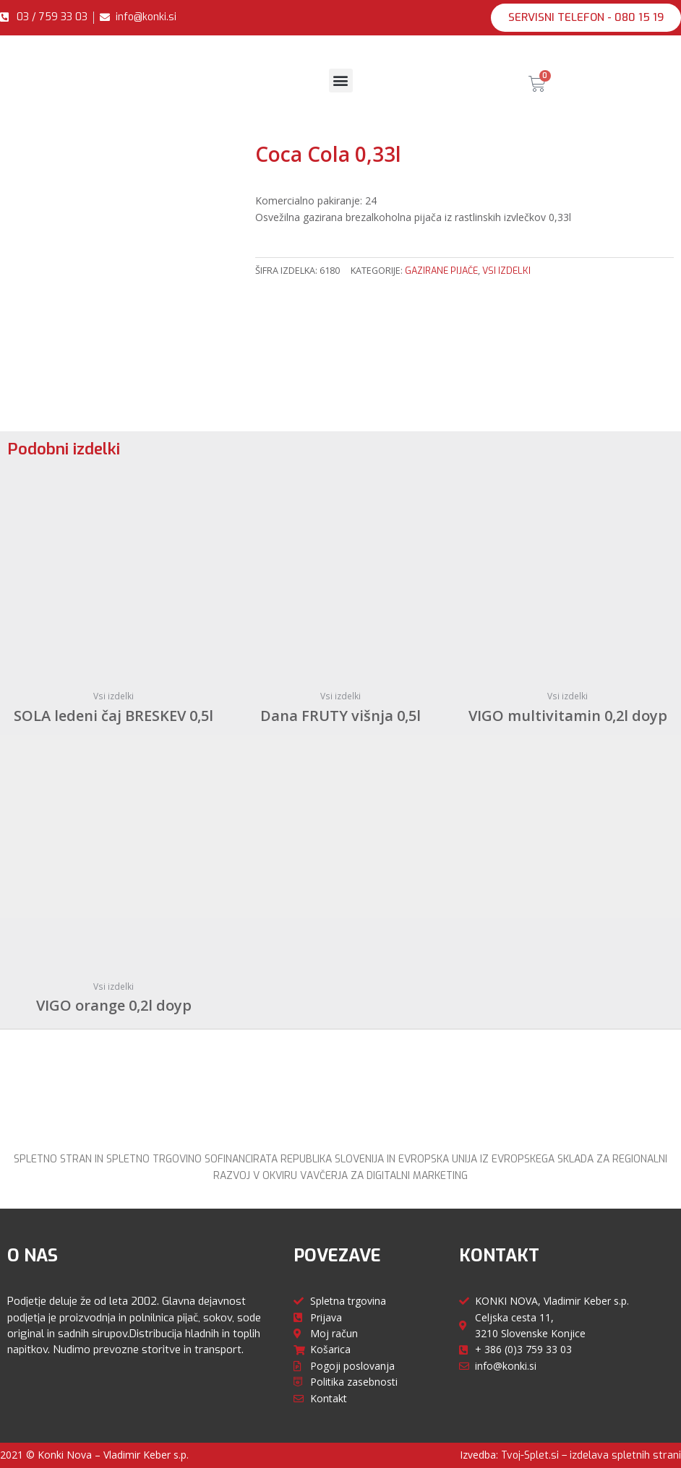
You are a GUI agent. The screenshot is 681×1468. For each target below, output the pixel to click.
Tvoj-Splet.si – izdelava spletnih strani (591, 1455)
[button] (586, 18)
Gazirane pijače (441, 270)
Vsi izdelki (506, 270)
